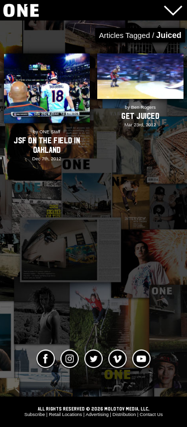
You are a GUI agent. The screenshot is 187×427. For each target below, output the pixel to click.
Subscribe (34, 414)
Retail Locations (65, 414)
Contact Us (151, 414)
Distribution (124, 414)
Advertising (97, 414)
